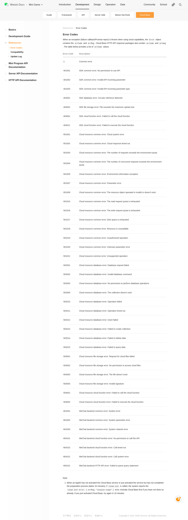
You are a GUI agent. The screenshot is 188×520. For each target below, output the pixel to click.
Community (149, 4)
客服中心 (99, 516)
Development (82, 4)
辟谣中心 (88, 516)
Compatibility (17, 52)
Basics (12, 29)
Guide (49, 15)
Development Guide (19, 36)
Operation (110, 4)
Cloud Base (145, 15)
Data (122, 4)
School (163, 4)
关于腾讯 (67, 516)
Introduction (65, 4)
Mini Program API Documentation (18, 65)
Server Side (100, 15)
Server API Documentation (23, 73)
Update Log (16, 56)
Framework (67, 15)
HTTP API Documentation (22, 80)
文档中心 (77, 516)
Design (97, 4)
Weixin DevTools (122, 15)
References (15, 43)
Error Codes (16, 48)
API (83, 15)
